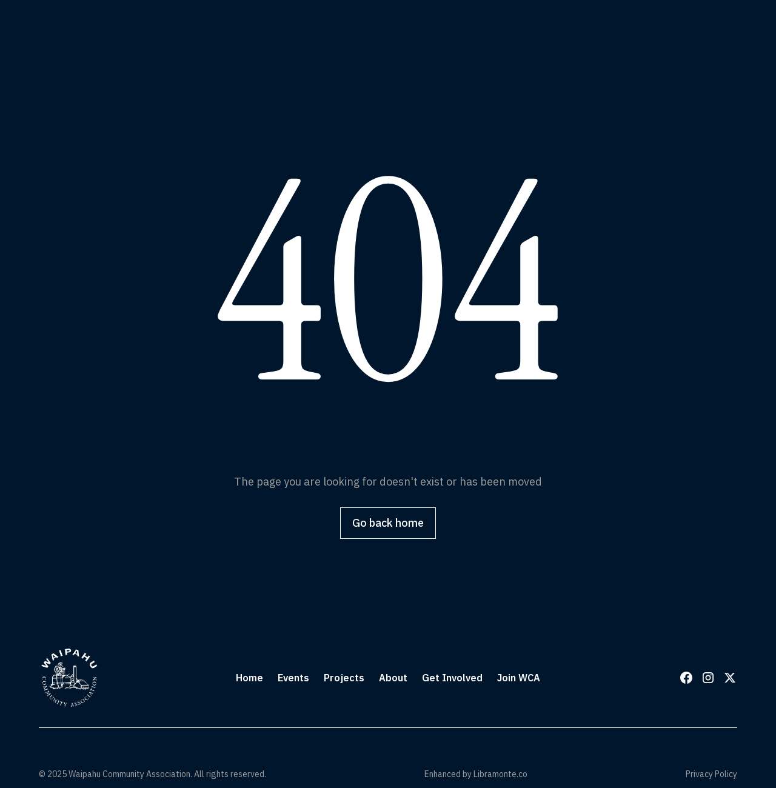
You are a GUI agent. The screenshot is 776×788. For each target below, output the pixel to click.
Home (249, 678)
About (393, 678)
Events (293, 678)
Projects (344, 678)
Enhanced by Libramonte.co (475, 774)
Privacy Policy (711, 774)
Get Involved (452, 678)
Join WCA (518, 678)
